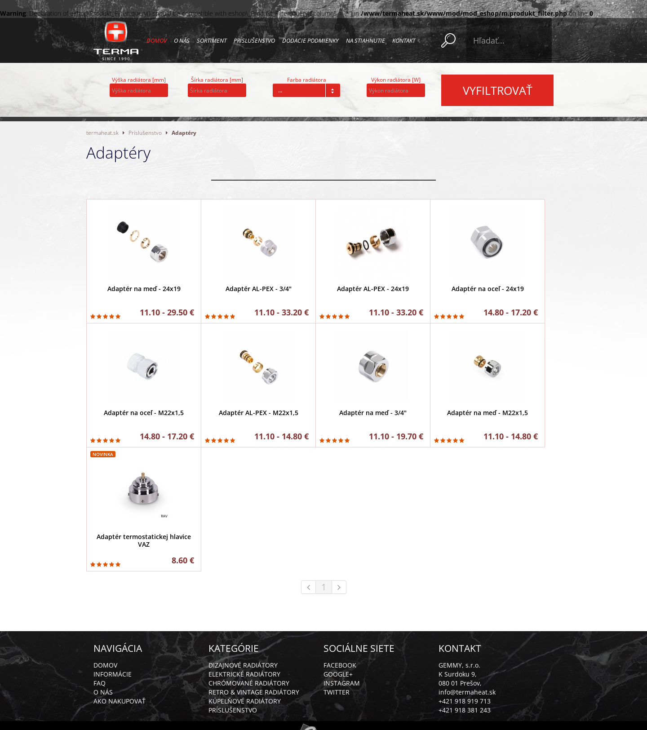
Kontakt (403, 40)
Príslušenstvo (254, 40)
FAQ (99, 683)
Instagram (342, 683)
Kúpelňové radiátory (244, 701)
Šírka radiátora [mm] (217, 79)
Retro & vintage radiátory (253, 692)
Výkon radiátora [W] (396, 79)
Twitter (337, 692)
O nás (182, 40)
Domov (156, 40)
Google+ (338, 674)
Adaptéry (184, 132)
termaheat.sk (102, 132)
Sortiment (211, 40)
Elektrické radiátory (244, 674)
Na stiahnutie (365, 40)
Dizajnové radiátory (243, 665)
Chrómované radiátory (248, 683)
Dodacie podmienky (310, 40)
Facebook (340, 665)
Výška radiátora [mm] (139, 79)
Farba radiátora (306, 79)
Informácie (112, 674)
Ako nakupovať (119, 701)
